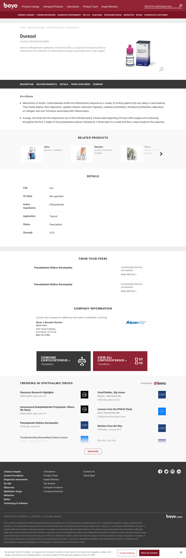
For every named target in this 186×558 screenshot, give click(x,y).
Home (23, 27)
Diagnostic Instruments (69, 15)
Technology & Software (156, 15)
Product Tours (90, 6)
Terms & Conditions (19, 516)
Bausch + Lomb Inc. (53, 150)
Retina (139, 15)
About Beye (89, 475)
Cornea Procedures (46, 15)
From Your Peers (80, 84)
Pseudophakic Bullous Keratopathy (53, 267)
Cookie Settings (127, 553)
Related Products (46, 84)
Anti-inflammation (55, 27)
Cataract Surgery (26, 15)
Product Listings (30, 6)
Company (98, 84)
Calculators (73, 6)
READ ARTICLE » (129, 274)
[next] (161, 154)
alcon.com (41, 325)
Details (64, 84)
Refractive (129, 15)
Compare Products (53, 6)
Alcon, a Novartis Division (34, 41)
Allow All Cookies (149, 553)
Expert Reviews (110, 6)
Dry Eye (86, 15)
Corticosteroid (72, 27)
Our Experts (49, 483)
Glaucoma (97, 15)
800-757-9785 (43, 335)
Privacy (7, 516)
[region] (93, 552)
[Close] (181, 552)
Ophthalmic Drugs (113, 15)
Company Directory (53, 491)
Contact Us (89, 471)
